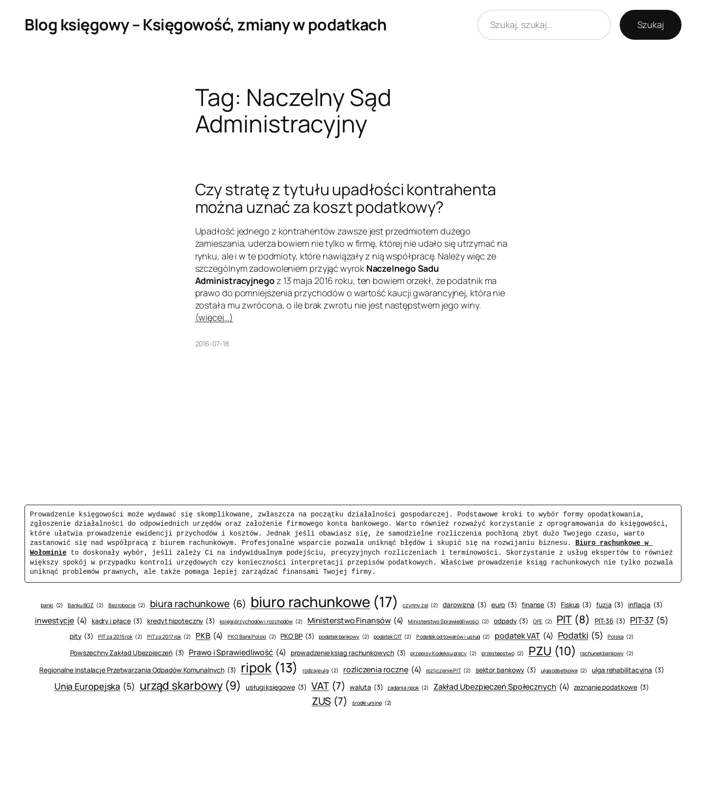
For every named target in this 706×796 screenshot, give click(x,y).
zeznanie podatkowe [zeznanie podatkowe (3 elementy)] (611, 687)
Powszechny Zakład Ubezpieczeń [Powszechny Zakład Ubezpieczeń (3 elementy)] (127, 653)
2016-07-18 (212, 343)
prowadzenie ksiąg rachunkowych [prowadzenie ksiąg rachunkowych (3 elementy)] (348, 653)
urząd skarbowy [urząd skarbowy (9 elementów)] (190, 685)
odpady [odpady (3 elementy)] (511, 621)
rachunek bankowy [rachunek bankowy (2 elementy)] (606, 653)
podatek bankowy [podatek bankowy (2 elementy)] (344, 637)
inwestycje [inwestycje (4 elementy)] (61, 620)
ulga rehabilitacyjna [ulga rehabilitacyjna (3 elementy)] (628, 670)
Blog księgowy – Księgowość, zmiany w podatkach (205, 24)
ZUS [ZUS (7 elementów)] (330, 701)
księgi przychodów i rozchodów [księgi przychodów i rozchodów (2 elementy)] (261, 621)
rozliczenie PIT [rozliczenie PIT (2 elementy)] (448, 670)
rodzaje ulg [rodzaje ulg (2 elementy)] (321, 670)
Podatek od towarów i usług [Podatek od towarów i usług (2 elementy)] (453, 637)
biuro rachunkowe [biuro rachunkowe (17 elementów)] (325, 602)
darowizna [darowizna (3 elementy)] (465, 605)
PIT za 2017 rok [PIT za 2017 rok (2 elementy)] (169, 637)
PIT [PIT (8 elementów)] (573, 619)
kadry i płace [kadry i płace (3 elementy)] (117, 621)
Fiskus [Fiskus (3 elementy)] (576, 605)
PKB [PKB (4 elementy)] (209, 635)
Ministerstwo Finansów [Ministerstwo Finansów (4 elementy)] (355, 620)
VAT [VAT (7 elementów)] (328, 686)
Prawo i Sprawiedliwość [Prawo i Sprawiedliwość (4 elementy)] (237, 652)
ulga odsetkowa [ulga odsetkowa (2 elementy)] (564, 670)
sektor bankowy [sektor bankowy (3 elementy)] (506, 670)
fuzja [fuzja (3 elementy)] (610, 605)
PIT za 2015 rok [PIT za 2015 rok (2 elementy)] (120, 637)
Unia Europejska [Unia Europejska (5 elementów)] (94, 686)
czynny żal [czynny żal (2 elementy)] (420, 605)
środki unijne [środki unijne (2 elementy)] (372, 703)
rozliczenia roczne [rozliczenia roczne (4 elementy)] (382, 669)
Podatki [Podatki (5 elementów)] (581, 635)
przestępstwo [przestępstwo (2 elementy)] (503, 653)
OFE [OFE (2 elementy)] (542, 621)
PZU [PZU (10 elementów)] (552, 650)
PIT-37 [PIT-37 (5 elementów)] (649, 620)
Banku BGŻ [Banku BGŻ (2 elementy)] (86, 605)
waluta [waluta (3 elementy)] (366, 687)
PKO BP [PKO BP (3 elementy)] (297, 636)
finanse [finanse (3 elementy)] (539, 605)
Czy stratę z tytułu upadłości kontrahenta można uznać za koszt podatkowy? (346, 198)
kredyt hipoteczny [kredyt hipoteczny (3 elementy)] (181, 621)
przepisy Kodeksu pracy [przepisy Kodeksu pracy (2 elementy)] (443, 653)
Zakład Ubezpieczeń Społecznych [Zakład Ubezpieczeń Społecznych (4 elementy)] (501, 686)
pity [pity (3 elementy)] (81, 636)
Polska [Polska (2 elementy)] (620, 637)
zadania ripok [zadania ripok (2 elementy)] (408, 688)
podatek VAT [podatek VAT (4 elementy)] (524, 635)
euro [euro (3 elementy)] (504, 605)
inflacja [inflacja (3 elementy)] (645, 605)
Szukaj (650, 24)
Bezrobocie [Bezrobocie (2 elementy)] (127, 605)
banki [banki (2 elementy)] (52, 605)
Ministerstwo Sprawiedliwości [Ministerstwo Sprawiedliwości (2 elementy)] (448, 621)
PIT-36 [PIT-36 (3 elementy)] (610, 621)
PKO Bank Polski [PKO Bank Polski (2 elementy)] (251, 637)
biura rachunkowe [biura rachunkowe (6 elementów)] (198, 603)
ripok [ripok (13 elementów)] (269, 668)
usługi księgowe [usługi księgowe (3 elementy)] (276, 687)
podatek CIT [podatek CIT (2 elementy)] (393, 637)
